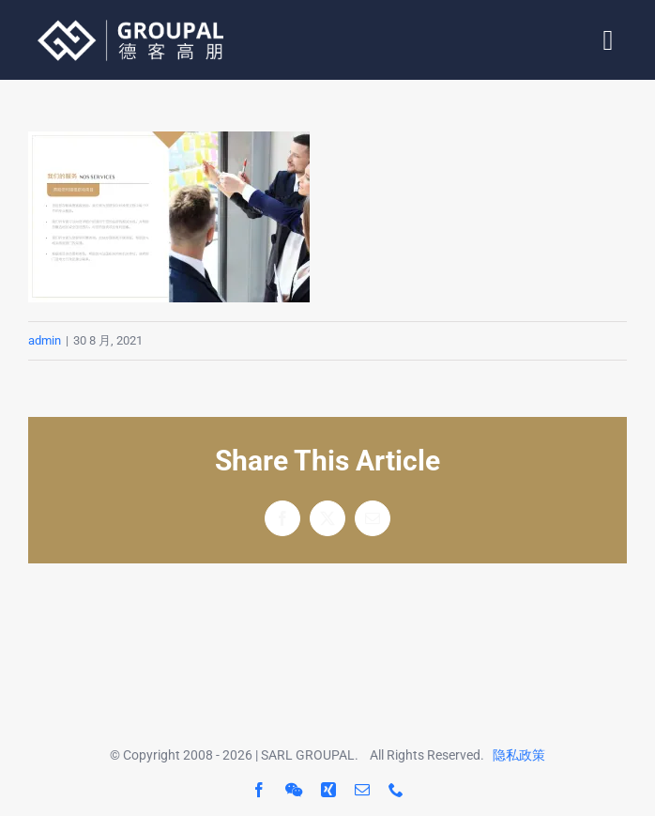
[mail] (362, 789)
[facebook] (259, 789)
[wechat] (293, 789)
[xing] (328, 789)
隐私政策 (519, 754)
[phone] (396, 789)
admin (44, 340)
